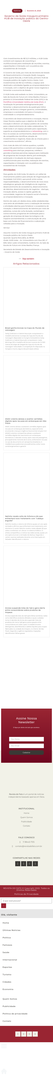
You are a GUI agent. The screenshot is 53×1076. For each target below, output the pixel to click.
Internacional (10, 960)
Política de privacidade (15, 1014)
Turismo (7, 974)
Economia (8, 989)
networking (37, 131)
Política (7, 937)
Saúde (6, 952)
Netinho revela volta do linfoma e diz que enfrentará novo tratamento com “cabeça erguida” (24, 518)
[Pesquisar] (3, 905)
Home (6, 923)
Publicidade (9, 1006)
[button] (17, 863)
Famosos (7, 945)
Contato (7, 1021)
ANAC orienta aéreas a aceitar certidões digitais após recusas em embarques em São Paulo (25, 421)
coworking (8, 150)
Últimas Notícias (11, 930)
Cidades (7, 982)
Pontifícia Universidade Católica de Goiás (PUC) (23, 102)
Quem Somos (10, 999)
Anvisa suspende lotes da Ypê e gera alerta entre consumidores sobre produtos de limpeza (25, 610)
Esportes (7, 967)
